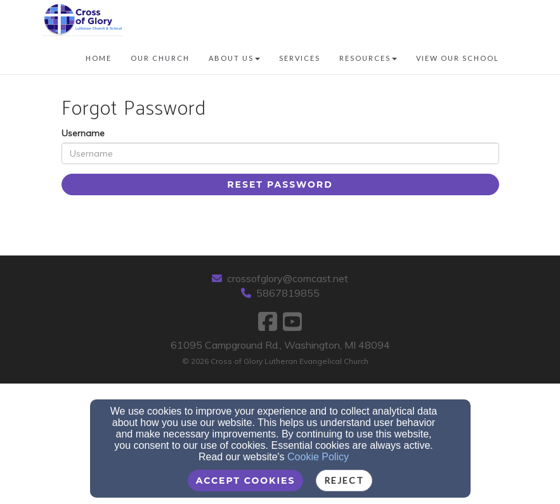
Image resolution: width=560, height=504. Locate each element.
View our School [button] (457, 58)
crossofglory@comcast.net (287, 278)
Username (83, 133)
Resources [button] (368, 58)
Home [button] (99, 58)
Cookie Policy (318, 456)
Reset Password (279, 184)
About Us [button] (234, 58)
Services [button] (299, 58)
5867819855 (288, 293)
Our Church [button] (160, 58)
